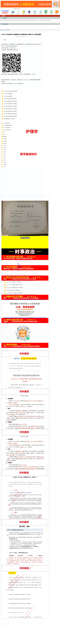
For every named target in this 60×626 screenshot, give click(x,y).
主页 (5, 29)
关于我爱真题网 (47, 20)
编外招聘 (43, 20)
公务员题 (25, 20)
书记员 (41, 20)
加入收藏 (18, 8)
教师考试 (15, 20)
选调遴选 (21, 20)
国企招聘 (12, 20)
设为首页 (15, 8)
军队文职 (34, 20)
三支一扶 (37, 20)
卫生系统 (18, 20)
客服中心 (23, 12)
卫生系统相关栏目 (5, 24)
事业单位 (2, 20)
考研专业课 (9, 20)
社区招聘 (5, 20)
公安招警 (31, 20)
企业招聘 (28, 20)
